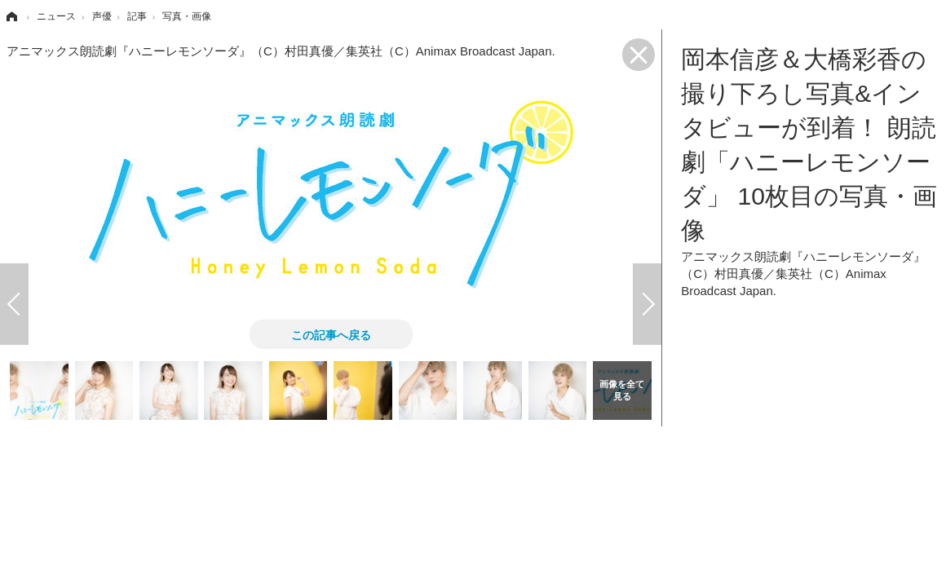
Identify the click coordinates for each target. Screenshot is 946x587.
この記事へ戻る (331, 334)
